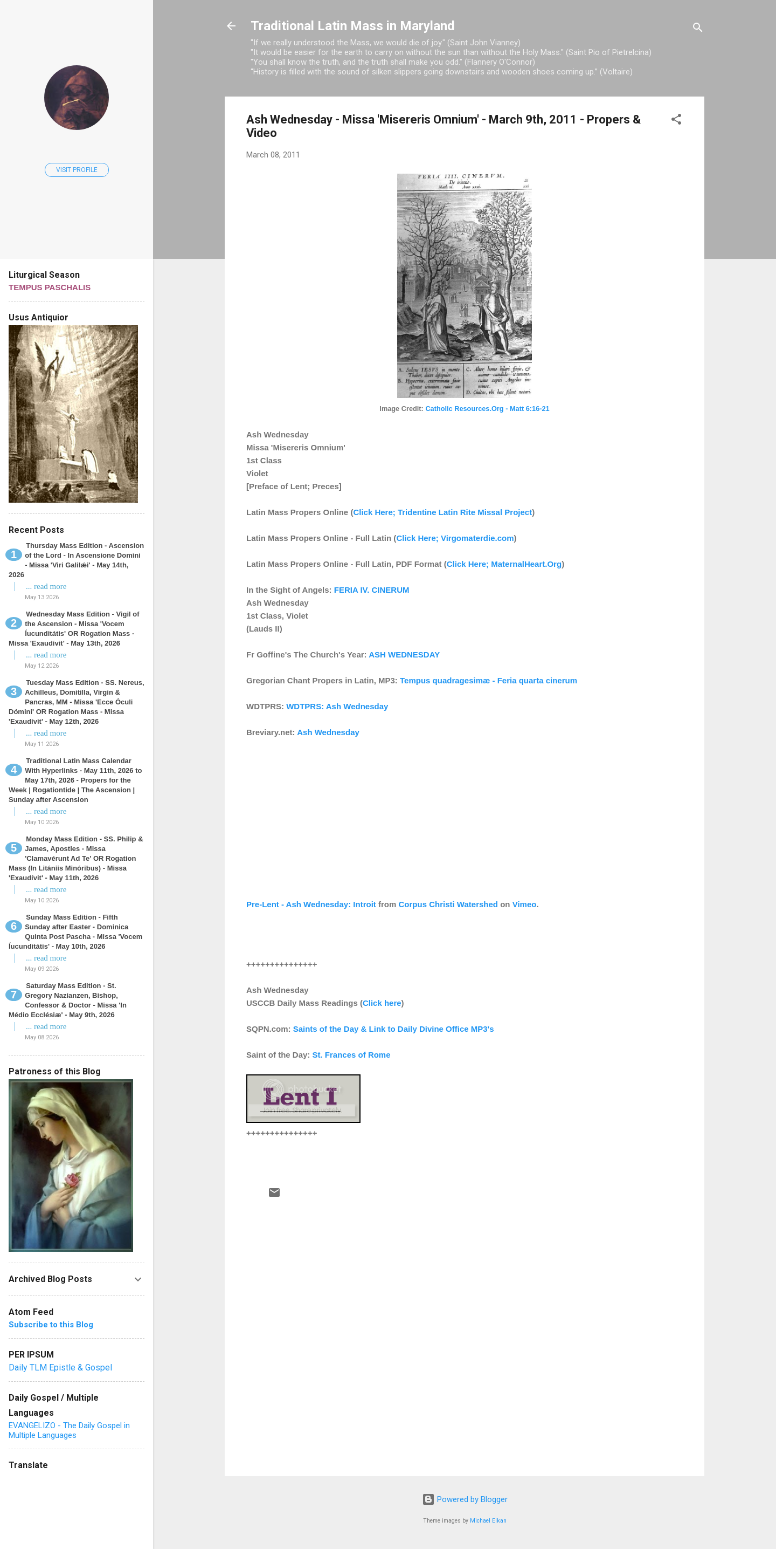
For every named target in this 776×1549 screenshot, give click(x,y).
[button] (676, 121)
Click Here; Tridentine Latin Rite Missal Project (442, 512)
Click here (382, 1002)
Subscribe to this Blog (51, 1324)
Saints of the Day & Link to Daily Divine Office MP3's (393, 1028)
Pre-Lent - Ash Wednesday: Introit (311, 904)
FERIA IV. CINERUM (372, 589)
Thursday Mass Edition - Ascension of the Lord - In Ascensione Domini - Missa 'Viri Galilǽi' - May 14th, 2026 (76, 560)
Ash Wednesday (328, 732)
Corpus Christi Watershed (448, 904)
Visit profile (77, 170)
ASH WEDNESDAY (404, 654)
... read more (46, 586)
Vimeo (524, 904)
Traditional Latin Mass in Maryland (353, 25)
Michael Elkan (488, 1520)
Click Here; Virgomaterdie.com (455, 538)
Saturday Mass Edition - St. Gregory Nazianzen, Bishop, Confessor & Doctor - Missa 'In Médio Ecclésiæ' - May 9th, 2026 (68, 1000)
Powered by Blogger (465, 1499)
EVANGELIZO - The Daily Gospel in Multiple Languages (69, 1430)
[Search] (697, 29)
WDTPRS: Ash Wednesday (337, 706)
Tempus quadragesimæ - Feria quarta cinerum (488, 680)
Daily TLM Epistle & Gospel (60, 1367)
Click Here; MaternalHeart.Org (504, 563)
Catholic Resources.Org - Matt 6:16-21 (487, 409)
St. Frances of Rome (352, 1054)
